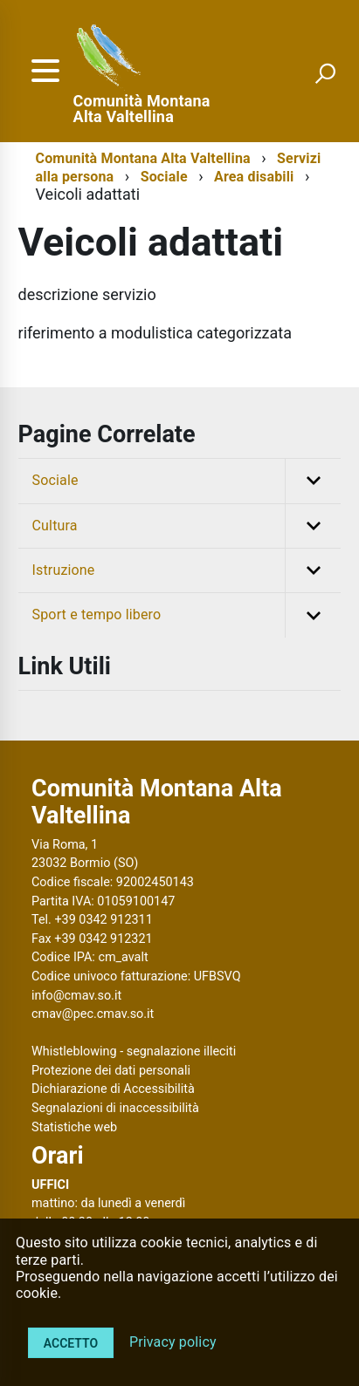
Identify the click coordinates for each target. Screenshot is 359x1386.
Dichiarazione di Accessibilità (113, 1089)
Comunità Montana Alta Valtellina (142, 109)
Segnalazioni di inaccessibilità (115, 1108)
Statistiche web (74, 1127)
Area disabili (253, 176)
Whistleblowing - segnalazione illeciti (133, 1051)
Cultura (187, 526)
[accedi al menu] (45, 71)
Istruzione (187, 570)
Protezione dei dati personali (110, 1070)
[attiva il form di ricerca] (325, 73)
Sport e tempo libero (187, 615)
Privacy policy (173, 1342)
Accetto (71, 1343)
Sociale (164, 176)
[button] (313, 480)
